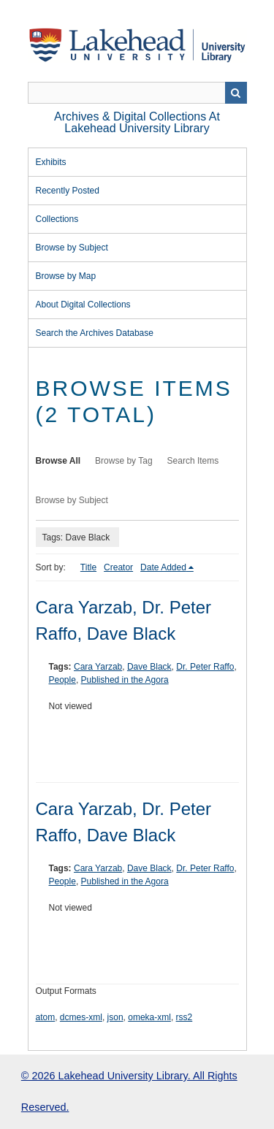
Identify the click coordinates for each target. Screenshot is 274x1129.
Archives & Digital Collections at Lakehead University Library (137, 122)
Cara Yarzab (98, 667)
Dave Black (149, 667)
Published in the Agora (125, 680)
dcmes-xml (81, 1017)
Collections (57, 219)
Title (88, 567)
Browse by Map (66, 276)
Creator (118, 567)
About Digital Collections (83, 304)
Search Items (193, 461)
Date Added (163, 567)
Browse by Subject (72, 247)
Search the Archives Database (94, 333)
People (62, 680)
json (115, 1017)
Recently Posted (67, 190)
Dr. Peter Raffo (205, 667)
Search (236, 93)
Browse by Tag (124, 461)
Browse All (58, 461)
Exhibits (51, 162)
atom (46, 1017)
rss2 (184, 1017)
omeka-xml (149, 1017)
